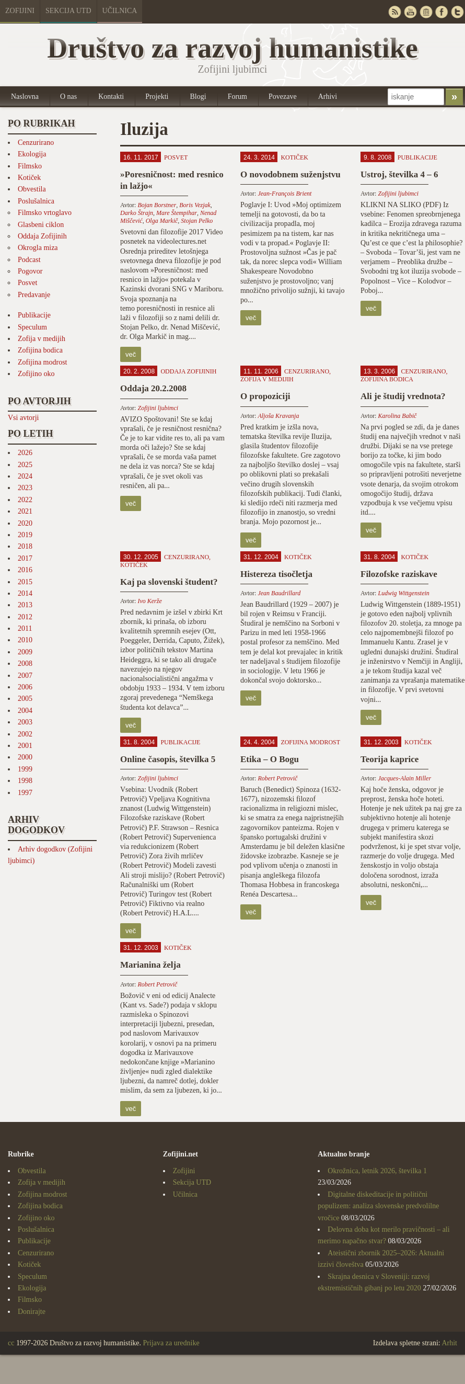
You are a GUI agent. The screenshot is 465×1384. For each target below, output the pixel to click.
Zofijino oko (36, 374)
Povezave (283, 96)
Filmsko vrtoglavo (45, 213)
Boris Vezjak (195, 205)
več (130, 354)
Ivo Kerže (149, 601)
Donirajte (31, 1311)
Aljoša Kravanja (278, 415)
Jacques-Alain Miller (404, 778)
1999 (25, 769)
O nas (68, 96)
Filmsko (30, 166)
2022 (25, 500)
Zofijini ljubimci (398, 193)
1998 (25, 781)
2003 (25, 722)
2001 (25, 746)
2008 (25, 663)
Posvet (27, 283)
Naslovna (25, 96)
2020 (25, 523)
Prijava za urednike (171, 1343)
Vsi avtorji (23, 418)
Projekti (156, 96)
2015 (25, 582)
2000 (25, 757)
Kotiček (29, 177)
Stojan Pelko (197, 220)
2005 (25, 698)
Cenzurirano (36, 142)
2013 (25, 605)
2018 (25, 546)
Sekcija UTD (68, 11)
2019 (25, 535)
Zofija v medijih (41, 339)
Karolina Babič (397, 415)
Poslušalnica (36, 201)
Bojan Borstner (156, 205)
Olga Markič (162, 220)
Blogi (198, 96)
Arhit (449, 1343)
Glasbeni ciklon (41, 225)
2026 (25, 453)
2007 (25, 675)
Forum (237, 96)
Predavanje (34, 295)
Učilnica (119, 11)
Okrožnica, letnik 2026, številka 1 (377, 1171)
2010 (25, 640)
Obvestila (32, 189)
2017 (25, 558)
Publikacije (34, 315)
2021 (25, 511)
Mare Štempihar (176, 213)
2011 (25, 628)
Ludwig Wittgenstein (403, 593)
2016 (25, 570)
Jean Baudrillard (279, 593)
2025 (25, 465)
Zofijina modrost (42, 362)
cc (11, 1343)
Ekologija (32, 154)
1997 (25, 793)
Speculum (32, 327)
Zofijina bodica (40, 350)
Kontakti (111, 96)
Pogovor (30, 271)
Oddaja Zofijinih (42, 236)
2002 (25, 734)
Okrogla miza (38, 248)
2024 (25, 476)
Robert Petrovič (277, 778)
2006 (25, 687)
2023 (25, 488)
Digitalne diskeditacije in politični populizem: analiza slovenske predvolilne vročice (378, 1206)
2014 (25, 593)
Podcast (29, 260)
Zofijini (19, 11)
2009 (25, 652)
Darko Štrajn (136, 213)
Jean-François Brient (284, 193)
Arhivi (328, 96)
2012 (25, 617)
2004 (25, 710)
